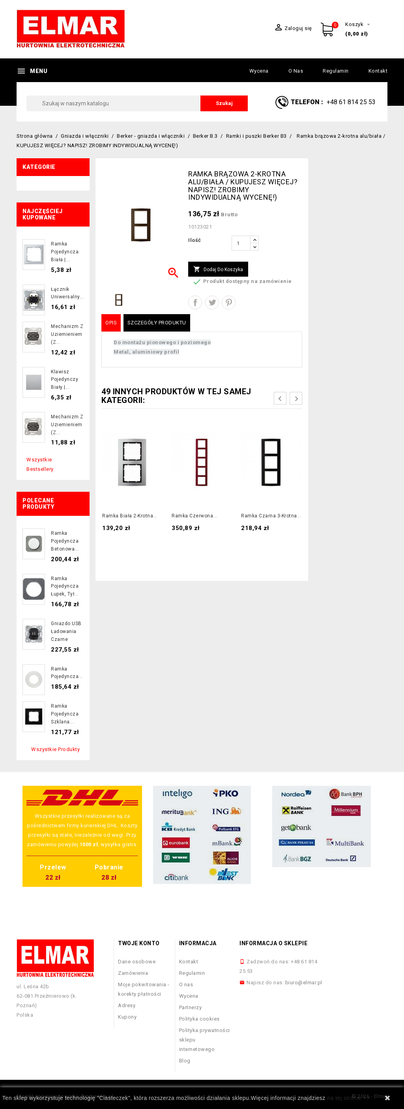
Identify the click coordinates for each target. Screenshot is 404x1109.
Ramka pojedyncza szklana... (65, 714)
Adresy (126, 1005)
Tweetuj (212, 302)
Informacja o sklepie (273, 943)
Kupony (127, 1017)
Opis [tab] (111, 323)
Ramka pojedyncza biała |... (65, 251)
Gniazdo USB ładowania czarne (66, 631)
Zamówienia (133, 973)
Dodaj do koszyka (218, 270)
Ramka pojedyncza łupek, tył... (65, 586)
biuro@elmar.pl (303, 982)
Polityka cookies (199, 1019)
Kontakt (378, 71)
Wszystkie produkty (55, 749)
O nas (295, 71)
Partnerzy (190, 1007)
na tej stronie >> (348, 1098)
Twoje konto (139, 943)
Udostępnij (195, 302)
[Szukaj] (137, 103)
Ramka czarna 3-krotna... (271, 516)
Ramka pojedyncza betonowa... (65, 541)
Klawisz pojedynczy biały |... (64, 379)
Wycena (259, 71)
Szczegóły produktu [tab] (156, 323)
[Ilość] (241, 243)
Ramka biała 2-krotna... (129, 516)
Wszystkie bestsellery (40, 464)
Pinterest (228, 302)
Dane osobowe (136, 962)
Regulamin (336, 71)
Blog (185, 1061)
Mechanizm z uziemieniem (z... (67, 334)
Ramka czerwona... (194, 516)
